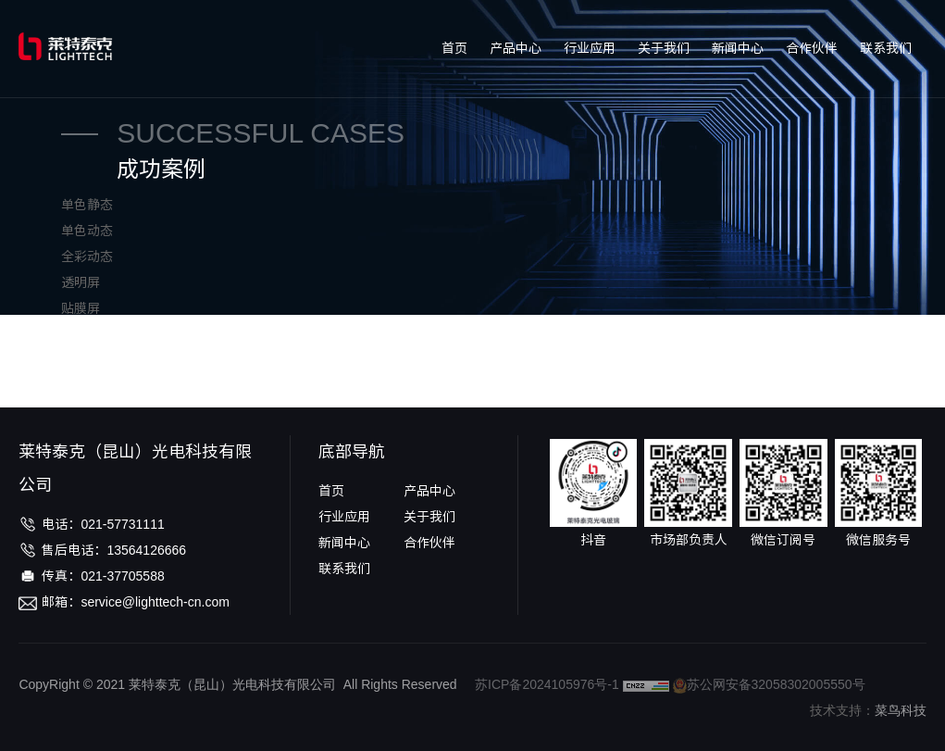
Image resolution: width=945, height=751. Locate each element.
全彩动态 (87, 256)
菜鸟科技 (900, 710)
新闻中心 (738, 48)
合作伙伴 (812, 48)
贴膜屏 (80, 308)
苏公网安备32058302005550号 (769, 684)
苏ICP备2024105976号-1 (547, 684)
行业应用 (589, 48)
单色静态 (87, 204)
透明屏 (80, 282)
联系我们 (886, 48)
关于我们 (664, 48)
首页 (454, 48)
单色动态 (87, 230)
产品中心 (515, 48)
